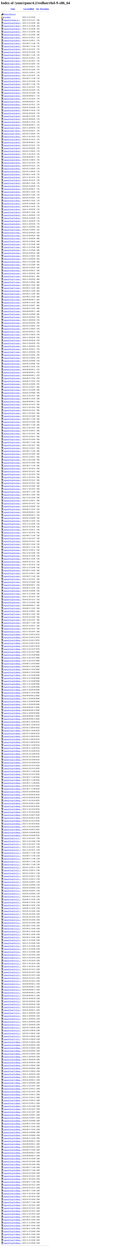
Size (37, 9)
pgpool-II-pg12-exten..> (12, 300)
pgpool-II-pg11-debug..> (13, 643)
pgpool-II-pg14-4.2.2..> (12, 931)
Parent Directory (10, 14)
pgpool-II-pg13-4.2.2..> (12, 926)
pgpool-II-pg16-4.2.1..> (12, 894)
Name (13, 9)
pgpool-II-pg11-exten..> (12, 434)
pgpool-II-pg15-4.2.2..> (12, 937)
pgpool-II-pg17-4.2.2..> (12, 929)
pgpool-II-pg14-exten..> (12, 253)
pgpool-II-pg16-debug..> (13, 664)
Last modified (28, 9)
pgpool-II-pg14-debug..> (13, 646)
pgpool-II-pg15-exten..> (12, 227)
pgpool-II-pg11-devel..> (12, 38)
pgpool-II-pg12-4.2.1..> (12, 847)
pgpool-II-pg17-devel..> (12, 26)
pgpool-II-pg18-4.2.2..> (12, 943)
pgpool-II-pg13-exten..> (12, 236)
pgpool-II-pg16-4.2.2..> (12, 934)
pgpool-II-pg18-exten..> (12, 250)
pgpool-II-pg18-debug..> (13, 681)
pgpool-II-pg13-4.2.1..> (12, 844)
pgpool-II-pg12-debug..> (13, 640)
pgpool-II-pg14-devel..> (12, 32)
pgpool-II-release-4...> (12, 20)
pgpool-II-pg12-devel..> (12, 46)
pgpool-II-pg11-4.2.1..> (12, 838)
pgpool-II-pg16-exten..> (12, 244)
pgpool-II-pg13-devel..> (12, 49)
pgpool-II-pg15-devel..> (12, 35)
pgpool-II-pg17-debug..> (13, 675)
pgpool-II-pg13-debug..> (13, 637)
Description (44, 9)
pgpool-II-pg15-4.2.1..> (12, 841)
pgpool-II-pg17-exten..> (12, 247)
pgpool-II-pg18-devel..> (12, 29)
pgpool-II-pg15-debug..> (13, 634)
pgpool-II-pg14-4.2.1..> (12, 850)
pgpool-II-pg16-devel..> (12, 23)
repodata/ (7, 17)
